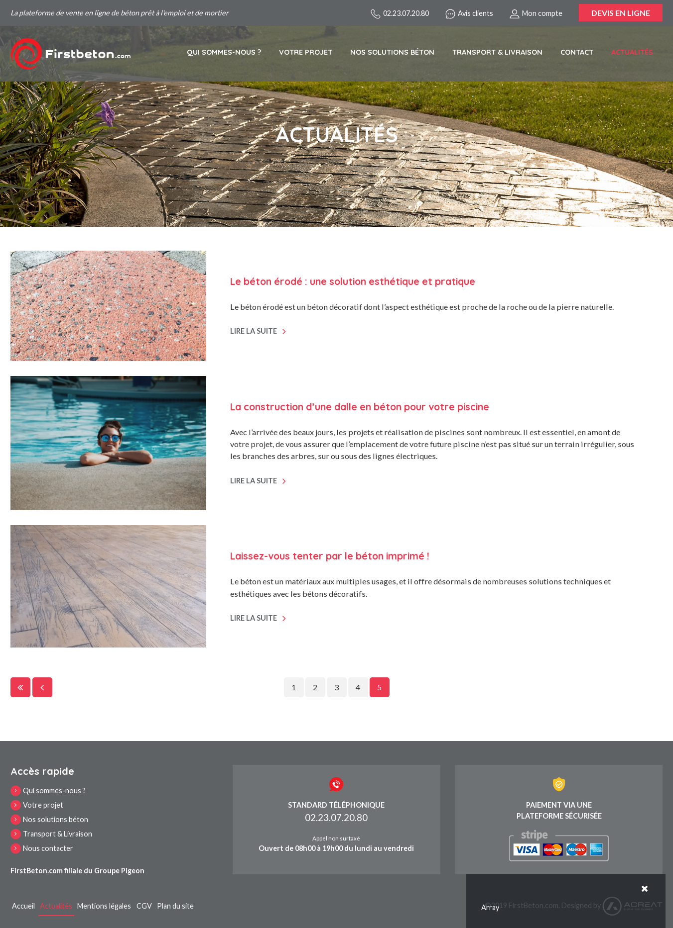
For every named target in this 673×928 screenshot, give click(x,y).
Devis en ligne (620, 12)
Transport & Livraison (497, 52)
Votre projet (305, 52)
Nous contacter (48, 848)
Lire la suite (253, 331)
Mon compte (536, 14)
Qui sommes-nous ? (224, 52)
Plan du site (175, 906)
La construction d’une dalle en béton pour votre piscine (359, 407)
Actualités (632, 52)
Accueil (23, 906)
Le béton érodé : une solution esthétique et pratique (352, 281)
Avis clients (469, 14)
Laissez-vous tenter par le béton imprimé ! (329, 556)
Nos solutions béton (392, 52)
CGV (144, 906)
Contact (576, 52)
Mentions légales (104, 906)
